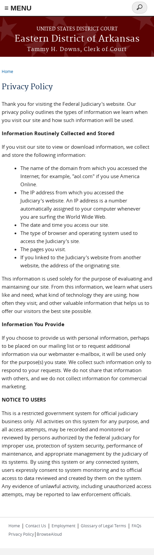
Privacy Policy (21, 534)
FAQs (136, 525)
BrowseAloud (49, 534)
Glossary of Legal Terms (103, 525)
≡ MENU (18, 8)
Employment (63, 525)
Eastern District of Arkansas (77, 39)
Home (7, 71)
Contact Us (35, 525)
